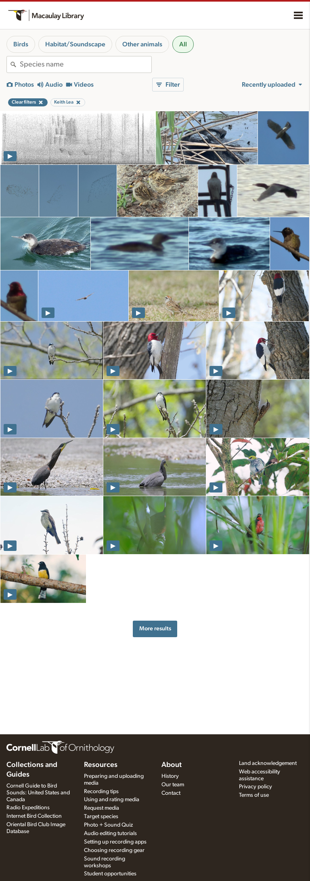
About (171, 765)
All (183, 44)
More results (155, 628)
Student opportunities (110, 874)
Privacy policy (255, 787)
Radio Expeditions (28, 807)
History (170, 776)
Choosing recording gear (114, 850)
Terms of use (254, 795)
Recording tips (101, 791)
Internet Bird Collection (34, 816)
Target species (101, 816)
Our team (172, 784)
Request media (101, 808)
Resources (100, 765)
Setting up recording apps (115, 842)
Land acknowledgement (268, 763)
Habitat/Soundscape (75, 44)
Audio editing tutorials (110, 833)
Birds (20, 44)
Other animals (142, 44)
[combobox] (85, 64)
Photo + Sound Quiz (108, 825)
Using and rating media (111, 799)
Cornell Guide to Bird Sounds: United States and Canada (38, 792)
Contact (170, 793)
